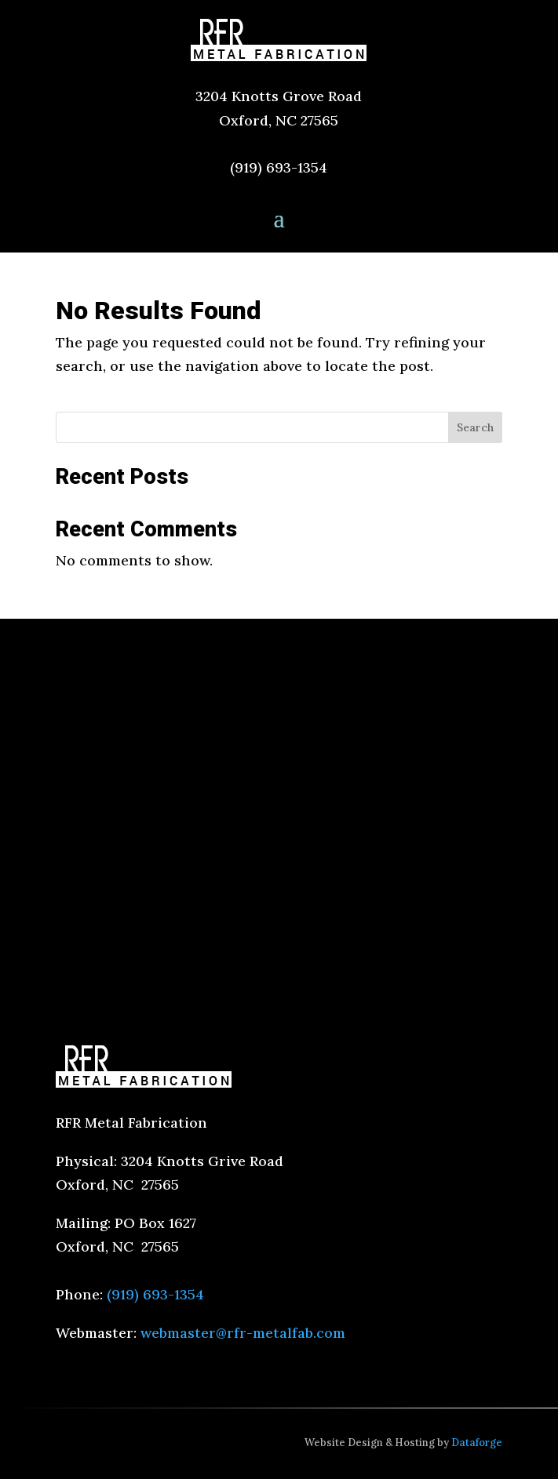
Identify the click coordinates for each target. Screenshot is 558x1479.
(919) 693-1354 (278, 167)
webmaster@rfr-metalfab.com (242, 1333)
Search (475, 427)
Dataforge (476, 1442)
